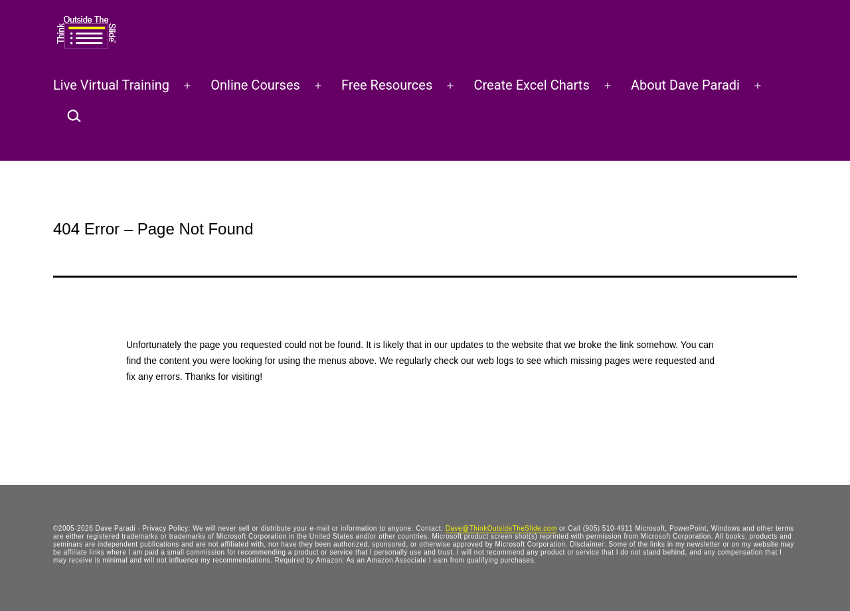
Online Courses (255, 85)
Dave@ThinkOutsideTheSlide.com (501, 528)
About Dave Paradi (685, 85)
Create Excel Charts (531, 85)
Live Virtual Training (111, 85)
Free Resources (386, 85)
